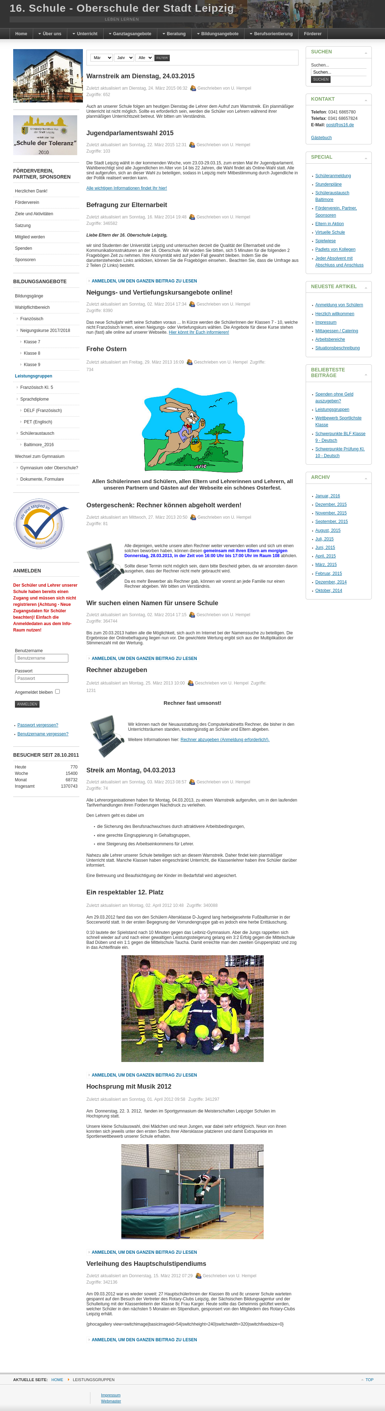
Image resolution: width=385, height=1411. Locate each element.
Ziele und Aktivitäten (34, 213)
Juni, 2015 (325, 547)
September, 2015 (331, 521)
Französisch (31, 318)
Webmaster (111, 1401)
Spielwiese (325, 240)
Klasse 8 (32, 353)
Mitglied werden (30, 236)
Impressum (325, 322)
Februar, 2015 (328, 573)
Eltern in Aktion (329, 223)
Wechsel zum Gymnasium (39, 456)
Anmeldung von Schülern (339, 304)
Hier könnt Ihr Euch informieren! (199, 332)
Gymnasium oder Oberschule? (49, 467)
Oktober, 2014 (328, 590)
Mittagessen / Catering (336, 330)
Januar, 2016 (327, 495)
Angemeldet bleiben (34, 692)
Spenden (23, 248)
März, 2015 (326, 564)
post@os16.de (340, 124)
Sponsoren (25, 259)
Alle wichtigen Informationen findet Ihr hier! (126, 188)
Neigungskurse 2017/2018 (45, 330)
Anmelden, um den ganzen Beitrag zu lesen (144, 281)
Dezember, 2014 (331, 582)
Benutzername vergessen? (42, 733)
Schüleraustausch (37, 433)
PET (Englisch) (38, 421)
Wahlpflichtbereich (32, 307)
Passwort (23, 670)
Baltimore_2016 (39, 444)
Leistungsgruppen (33, 376)
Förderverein (27, 202)
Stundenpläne (328, 184)
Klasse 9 (32, 364)
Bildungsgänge (29, 296)
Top (369, 1380)
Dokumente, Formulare (42, 479)
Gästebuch (321, 137)
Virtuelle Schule (330, 232)
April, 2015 (325, 556)
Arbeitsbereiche (330, 339)
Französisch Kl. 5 (36, 387)
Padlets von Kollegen (335, 249)
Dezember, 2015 (331, 504)
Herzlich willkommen (334, 313)
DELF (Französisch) (43, 410)
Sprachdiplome (34, 399)
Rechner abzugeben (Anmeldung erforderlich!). (224, 739)
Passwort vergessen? (37, 725)
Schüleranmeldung (333, 175)
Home (57, 1380)
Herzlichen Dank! (31, 191)
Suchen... (320, 65)
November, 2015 (331, 513)
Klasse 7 (32, 341)
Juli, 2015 (324, 539)
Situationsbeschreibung (337, 347)
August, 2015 (328, 530)
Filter (162, 58)
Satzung (23, 225)
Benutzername (29, 650)
